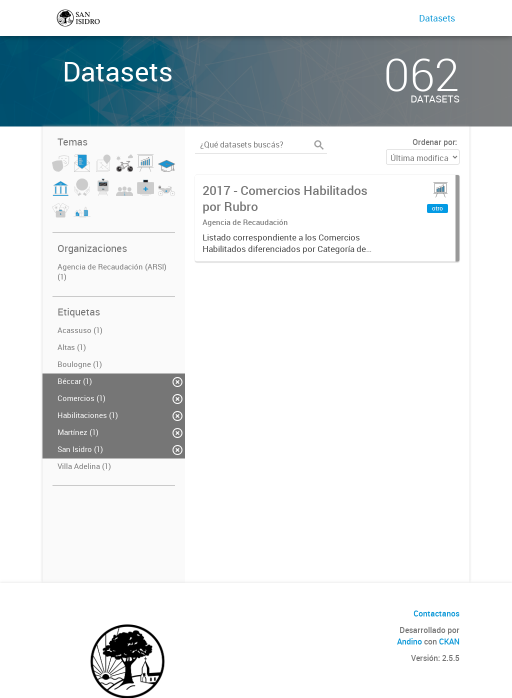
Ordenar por (433, 142)
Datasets (437, 18)
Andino (409, 641)
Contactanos (437, 613)
